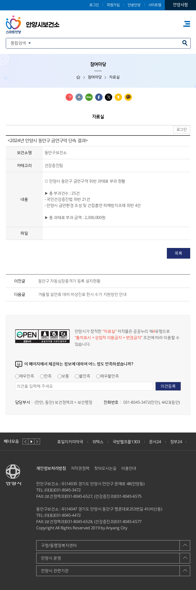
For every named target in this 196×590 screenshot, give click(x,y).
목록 (178, 253)
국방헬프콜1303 (126, 442)
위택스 (98, 442)
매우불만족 (107, 376)
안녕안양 (134, 5)
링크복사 (69, 97)
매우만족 (24, 376)
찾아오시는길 (105, 468)
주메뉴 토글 (186, 24)
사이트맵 (154, 5)
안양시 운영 (51, 558)
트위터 (108, 97)
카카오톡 (128, 97)
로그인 (94, 5)
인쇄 (79, 97)
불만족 (82, 376)
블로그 (89, 97)
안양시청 (180, 5)
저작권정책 (80, 468)
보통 (63, 376)
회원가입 (113, 5)
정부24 (176, 442)
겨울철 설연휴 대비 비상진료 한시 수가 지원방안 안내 (82, 294)
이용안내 (128, 468)
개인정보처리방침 (51, 468)
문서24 (155, 442)
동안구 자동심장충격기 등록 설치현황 (69, 281)
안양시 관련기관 (55, 571)
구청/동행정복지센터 (59, 545)
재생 (31, 441)
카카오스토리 (118, 97)
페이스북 (99, 97)
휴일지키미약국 (70, 442)
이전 (25, 441)
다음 (37, 441)
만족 (45, 376)
